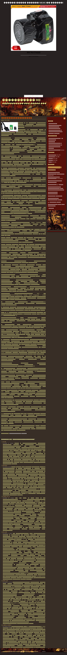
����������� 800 (21, 100)
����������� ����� (18, 433)
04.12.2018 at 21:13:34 (7, 582)
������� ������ (55, 196)
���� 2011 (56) (53, 160)
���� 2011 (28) (53, 158)
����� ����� (54, 133)
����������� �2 (55, 145)
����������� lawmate (56, 150)
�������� (53, 123)
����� (51, 164)
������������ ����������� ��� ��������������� (56, 188)
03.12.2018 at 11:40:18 (7, 533)
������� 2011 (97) (54, 155)
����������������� (16, 118)
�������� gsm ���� (55, 184)
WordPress (44, 651)
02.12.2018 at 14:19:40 (7, 466)
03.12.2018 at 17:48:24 (8, 498)
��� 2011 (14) (52, 162)
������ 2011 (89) (54, 156)
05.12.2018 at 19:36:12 (7, 626)
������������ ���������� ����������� (55, 127)
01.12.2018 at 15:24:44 (8, 443)
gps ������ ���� (54, 202)
